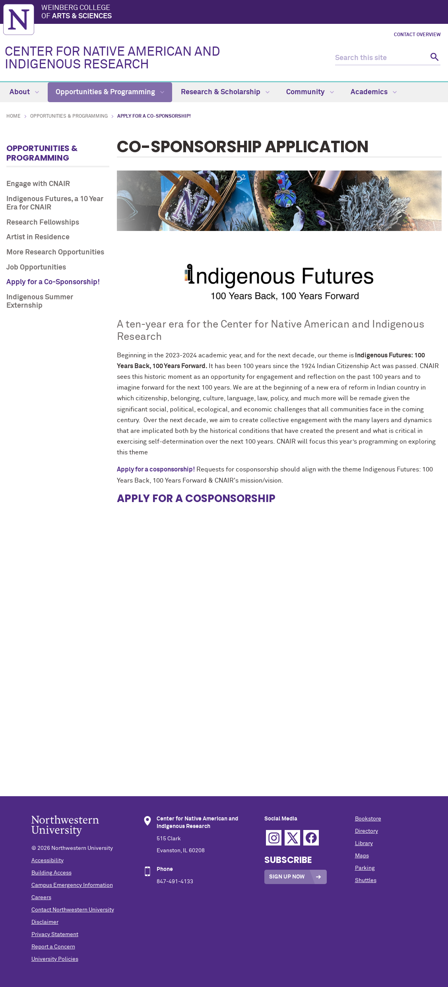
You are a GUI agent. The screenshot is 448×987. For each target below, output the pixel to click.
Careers (41, 897)
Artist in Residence (38, 237)
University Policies (54, 959)
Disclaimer (44, 922)
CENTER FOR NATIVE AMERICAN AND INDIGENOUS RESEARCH (112, 58)
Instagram (273, 837)
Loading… (279, 599)
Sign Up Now (286, 877)
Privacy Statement (54, 934)
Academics (374, 92)
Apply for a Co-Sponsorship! (53, 282)
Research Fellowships (42, 222)
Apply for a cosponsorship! (156, 469)
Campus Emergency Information (72, 885)
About (24, 92)
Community (310, 92)
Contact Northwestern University (72, 910)
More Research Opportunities (55, 252)
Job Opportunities (36, 267)
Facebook (311, 837)
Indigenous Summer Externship (39, 302)
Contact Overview (417, 35)
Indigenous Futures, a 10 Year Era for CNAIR (54, 203)
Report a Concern (53, 947)
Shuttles (365, 880)
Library (364, 843)
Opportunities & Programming (110, 92)
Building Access (51, 873)
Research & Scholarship (225, 92)
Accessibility (47, 860)
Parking (365, 868)
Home (13, 116)
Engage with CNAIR (38, 184)
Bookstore (368, 819)
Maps (362, 856)
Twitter (292, 837)
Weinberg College (243, 12)
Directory (366, 831)
